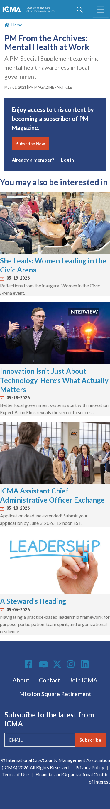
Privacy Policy (89, 767)
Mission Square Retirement (55, 693)
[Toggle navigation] (100, 10)
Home (16, 24)
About (21, 679)
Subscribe (90, 740)
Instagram (71, 664)
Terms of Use (15, 774)
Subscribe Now (30, 143)
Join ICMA (83, 679)
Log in (67, 159)
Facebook (29, 664)
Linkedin (85, 664)
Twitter (57, 664)
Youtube (43, 664)
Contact (49, 679)
